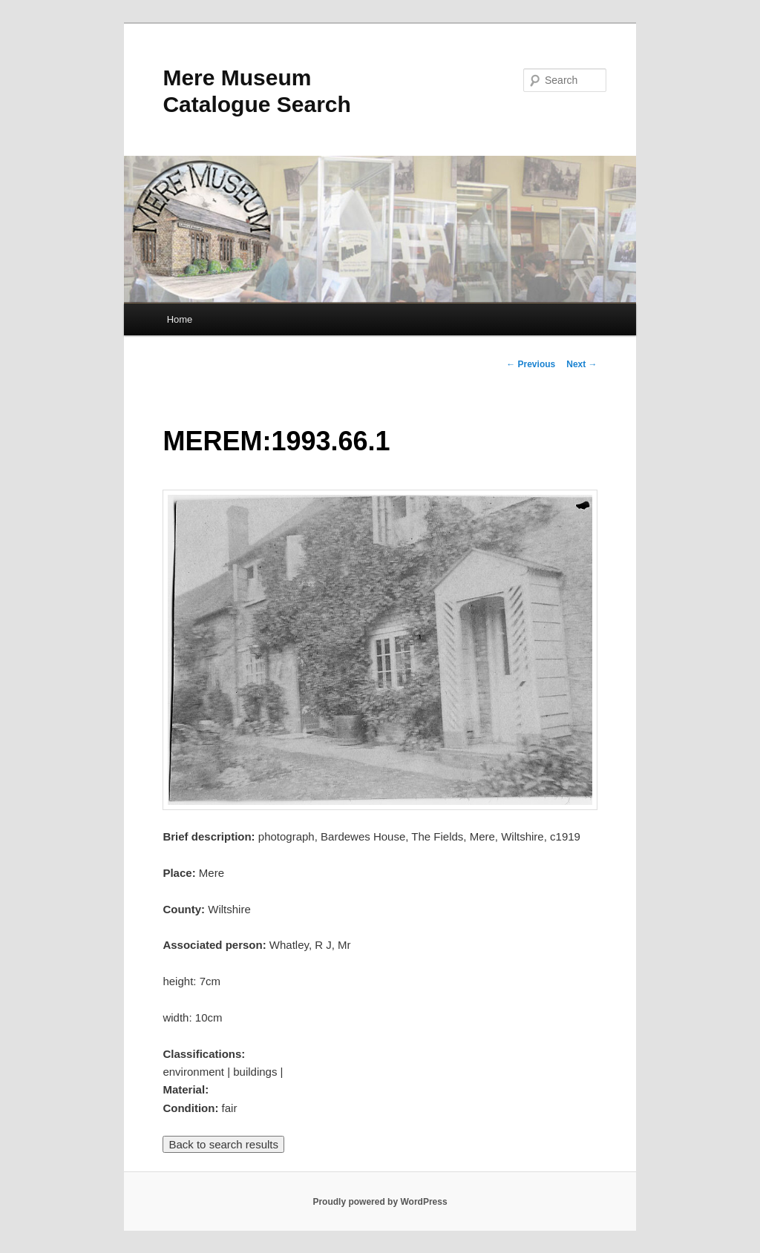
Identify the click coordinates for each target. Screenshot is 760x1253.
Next (581, 364)
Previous (530, 364)
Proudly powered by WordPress (379, 1202)
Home (180, 319)
